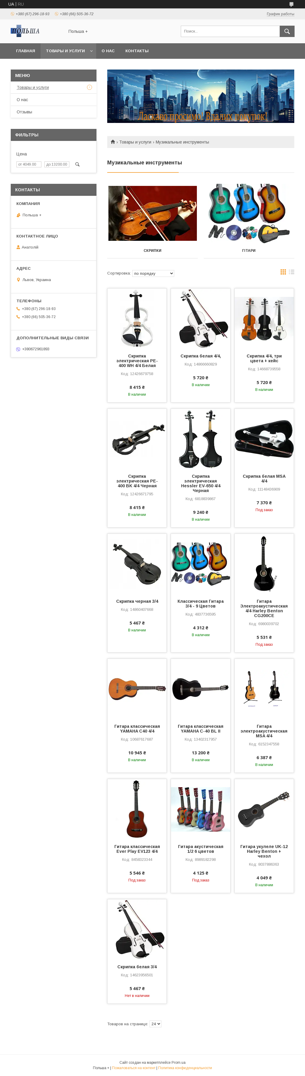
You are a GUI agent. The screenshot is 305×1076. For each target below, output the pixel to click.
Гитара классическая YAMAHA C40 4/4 (137, 728)
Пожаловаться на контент (133, 1068)
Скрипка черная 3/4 (137, 601)
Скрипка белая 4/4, (200, 356)
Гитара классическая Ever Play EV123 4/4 (137, 849)
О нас (108, 51)
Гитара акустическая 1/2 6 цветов (200, 849)
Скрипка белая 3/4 (137, 966)
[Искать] (287, 31)
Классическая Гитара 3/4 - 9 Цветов (201, 603)
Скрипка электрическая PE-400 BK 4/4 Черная (137, 481)
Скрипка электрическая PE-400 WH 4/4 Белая (137, 361)
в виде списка (291, 273)
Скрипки (152, 251)
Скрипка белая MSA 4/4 (264, 478)
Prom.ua (179, 1062)
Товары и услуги (65, 51)
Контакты (137, 51)
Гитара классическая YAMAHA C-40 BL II (200, 728)
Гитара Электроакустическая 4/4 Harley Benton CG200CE (264, 608)
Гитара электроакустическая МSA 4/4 (264, 731)
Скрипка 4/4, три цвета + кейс (264, 358)
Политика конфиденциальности (185, 1068)
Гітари (249, 251)
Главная (25, 51)
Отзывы (24, 112)
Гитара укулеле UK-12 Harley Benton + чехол (264, 851)
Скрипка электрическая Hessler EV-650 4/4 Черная (200, 483)
